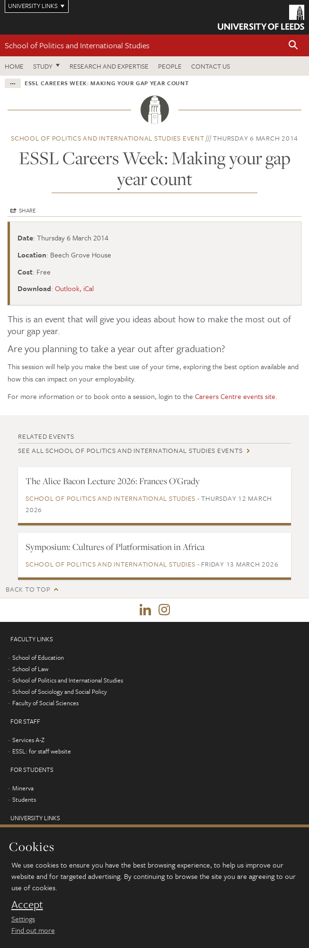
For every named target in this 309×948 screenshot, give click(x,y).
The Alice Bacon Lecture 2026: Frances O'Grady (113, 481)
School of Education (38, 657)
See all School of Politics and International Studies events (130, 450)
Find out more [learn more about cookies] (33, 930)
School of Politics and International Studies (77, 45)
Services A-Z (28, 739)
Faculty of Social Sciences (45, 703)
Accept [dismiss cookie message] (27, 904)
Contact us (210, 66)
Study (43, 66)
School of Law (30, 668)
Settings (23, 918)
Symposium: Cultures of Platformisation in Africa (115, 546)
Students (24, 799)
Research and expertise (109, 66)
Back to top (28, 589)
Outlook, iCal (74, 288)
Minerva (23, 788)
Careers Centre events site (235, 396)
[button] (293, 45)
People (170, 66)
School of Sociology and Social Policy (59, 691)
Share (27, 210)
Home (14, 66)
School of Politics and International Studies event (107, 138)
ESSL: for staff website (41, 751)
